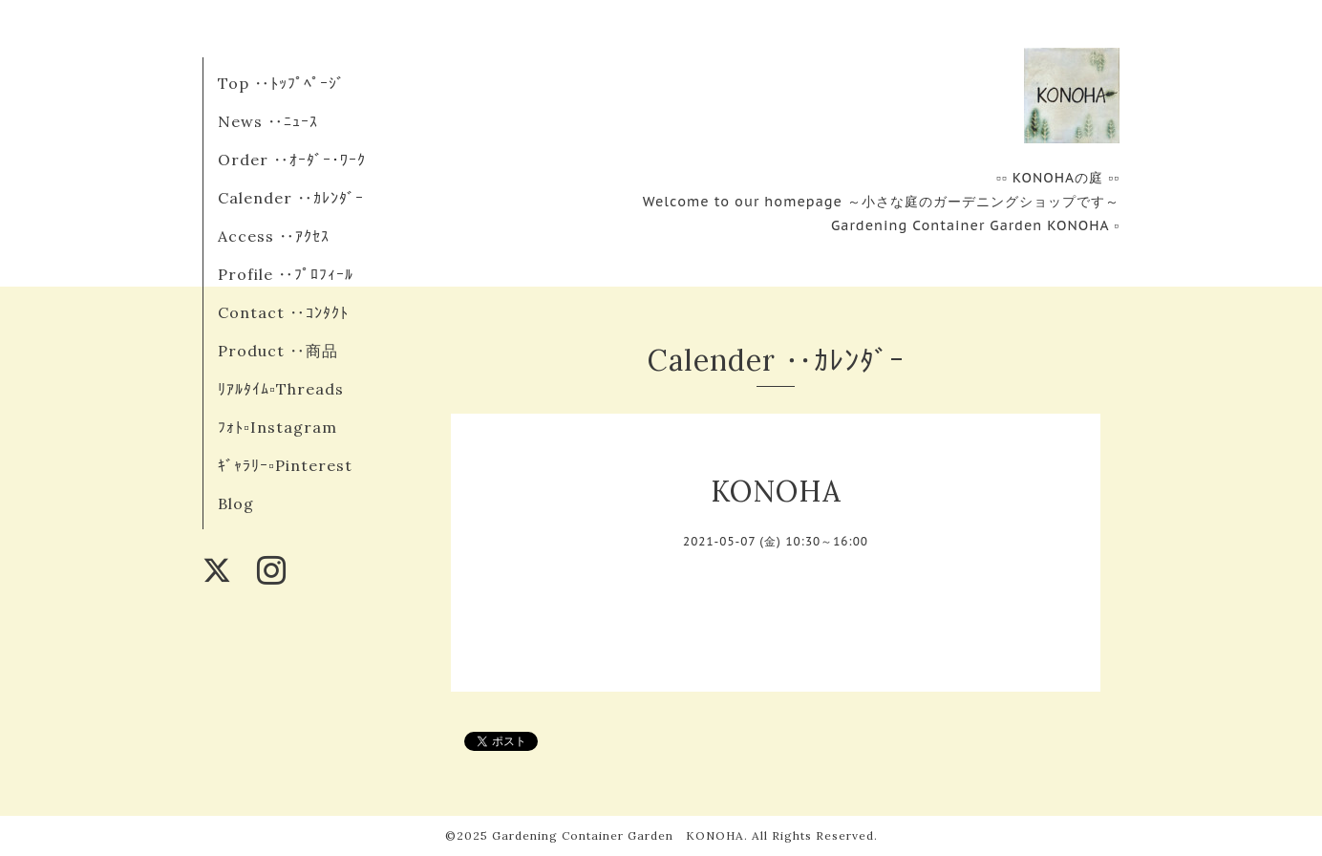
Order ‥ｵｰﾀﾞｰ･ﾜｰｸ (292, 159)
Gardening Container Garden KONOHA (618, 835)
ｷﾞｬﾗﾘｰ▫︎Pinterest (285, 465)
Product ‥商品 (278, 350)
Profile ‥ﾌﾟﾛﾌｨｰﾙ (285, 274)
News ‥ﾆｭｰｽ (268, 121)
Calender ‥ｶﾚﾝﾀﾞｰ (291, 197)
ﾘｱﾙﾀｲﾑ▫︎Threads (281, 388)
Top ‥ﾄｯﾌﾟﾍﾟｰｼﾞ (281, 83)
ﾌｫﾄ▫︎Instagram (277, 427)
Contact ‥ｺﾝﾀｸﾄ (283, 312)
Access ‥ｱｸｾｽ (274, 236)
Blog (236, 503)
